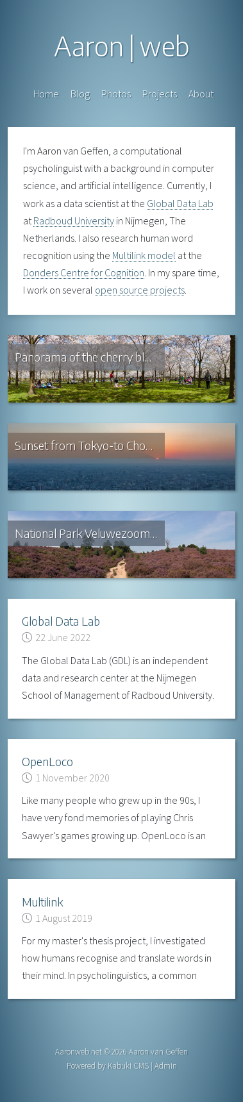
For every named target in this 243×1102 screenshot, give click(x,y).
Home (46, 93)
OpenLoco (47, 761)
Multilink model (144, 255)
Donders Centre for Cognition (83, 272)
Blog (80, 93)
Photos (116, 93)
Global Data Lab (180, 203)
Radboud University (73, 220)
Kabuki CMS (128, 1065)
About (201, 93)
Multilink (42, 901)
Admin (166, 1065)
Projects (159, 93)
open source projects (140, 289)
